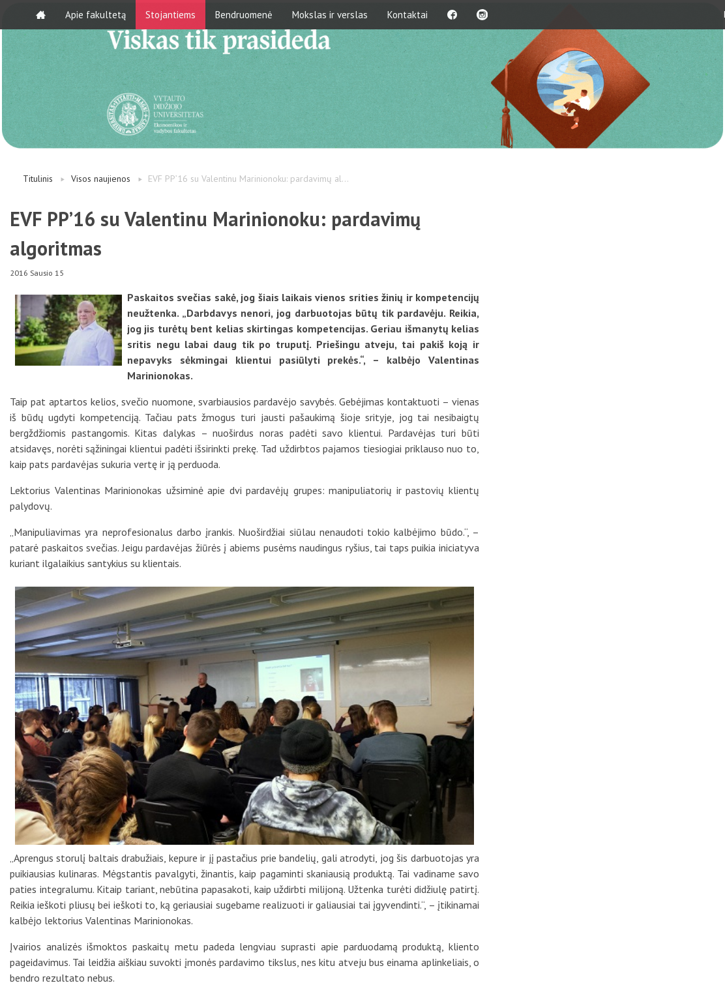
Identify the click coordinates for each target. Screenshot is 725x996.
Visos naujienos (100, 178)
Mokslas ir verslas (330, 14)
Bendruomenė (244, 14)
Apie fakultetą (95, 14)
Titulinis (38, 178)
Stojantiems (170, 14)
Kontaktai (407, 14)
